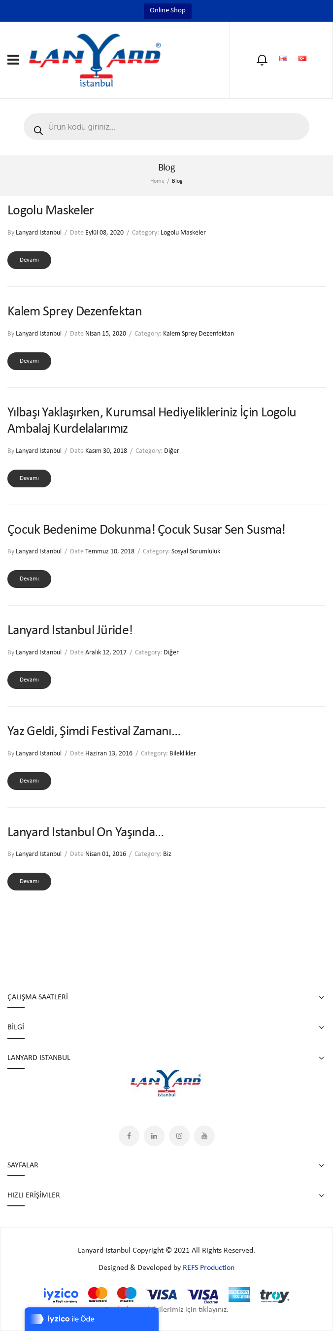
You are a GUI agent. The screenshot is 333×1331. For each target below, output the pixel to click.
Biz (167, 854)
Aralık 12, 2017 (106, 652)
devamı (29, 260)
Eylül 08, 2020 (104, 233)
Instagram (179, 1136)
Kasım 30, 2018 (106, 451)
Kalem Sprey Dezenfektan (74, 312)
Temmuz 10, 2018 (109, 551)
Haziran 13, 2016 (109, 753)
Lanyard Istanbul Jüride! (70, 631)
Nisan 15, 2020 (105, 334)
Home (157, 181)
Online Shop (168, 10)
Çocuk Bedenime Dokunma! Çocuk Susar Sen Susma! (146, 530)
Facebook (129, 1136)
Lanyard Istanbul (39, 233)
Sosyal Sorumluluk (195, 551)
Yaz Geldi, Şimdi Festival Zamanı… (93, 732)
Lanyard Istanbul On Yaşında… (85, 833)
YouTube (204, 1136)
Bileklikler (182, 753)
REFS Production (208, 1268)
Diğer (171, 451)
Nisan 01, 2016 (105, 854)
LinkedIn (154, 1136)
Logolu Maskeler (50, 211)
